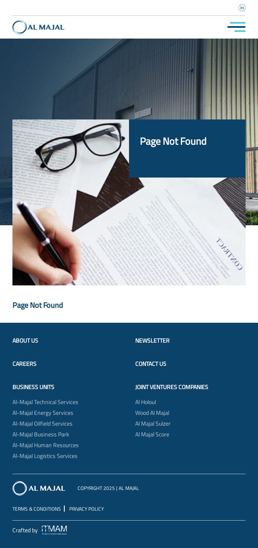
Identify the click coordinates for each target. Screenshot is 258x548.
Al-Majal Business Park (40, 434)
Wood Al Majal (152, 412)
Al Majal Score (152, 434)
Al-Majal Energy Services (42, 412)
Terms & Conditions (36, 509)
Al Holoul (145, 402)
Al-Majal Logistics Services (45, 456)
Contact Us (150, 363)
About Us (25, 340)
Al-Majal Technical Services (45, 402)
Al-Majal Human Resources (45, 445)
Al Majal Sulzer (152, 423)
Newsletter (152, 340)
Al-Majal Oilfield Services (42, 423)
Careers (24, 363)
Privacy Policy (86, 509)
